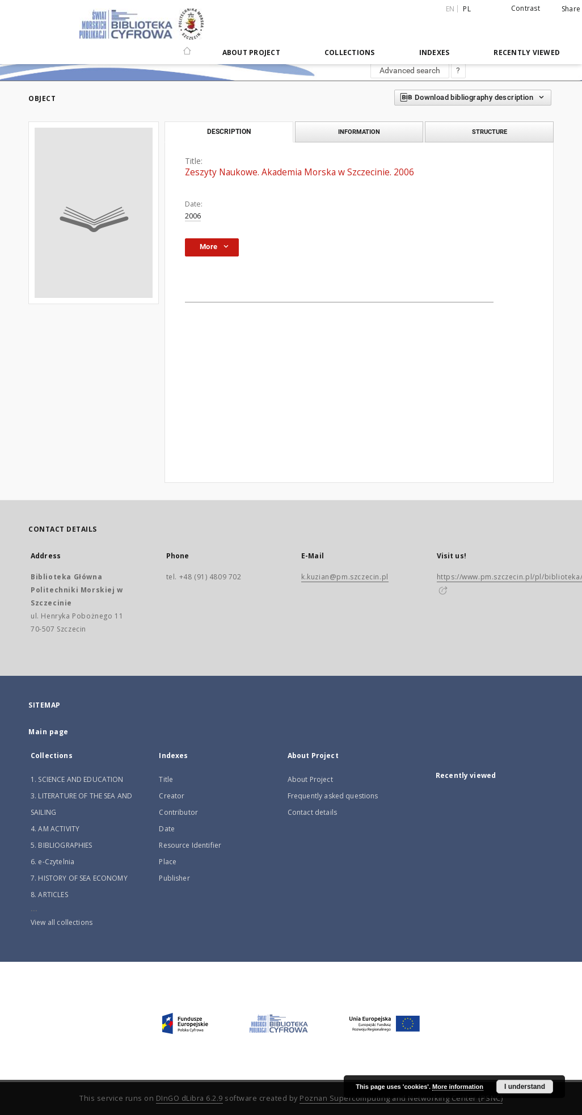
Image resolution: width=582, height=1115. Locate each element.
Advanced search (409, 70)
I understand (524, 1087)
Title (166, 779)
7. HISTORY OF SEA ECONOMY (79, 878)
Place (167, 861)
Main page (48, 732)
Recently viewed (527, 52)
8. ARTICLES (49, 894)
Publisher (174, 878)
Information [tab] (359, 132)
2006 (193, 216)
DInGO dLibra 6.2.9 (189, 1098)
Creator (171, 796)
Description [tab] (229, 132)
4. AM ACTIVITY (55, 829)
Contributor (178, 812)
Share (571, 9)
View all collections (61, 922)
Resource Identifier (190, 845)
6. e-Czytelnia (52, 861)
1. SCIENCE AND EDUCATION (77, 779)
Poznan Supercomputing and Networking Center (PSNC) (401, 1098)
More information (457, 1086)
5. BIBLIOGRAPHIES (61, 845)
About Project (251, 52)
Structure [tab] (489, 132)
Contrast (525, 8)
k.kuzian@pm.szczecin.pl (345, 577)
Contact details (312, 812)
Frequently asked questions (333, 796)
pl (467, 8)
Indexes (434, 52)
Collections (349, 52)
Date (167, 829)
